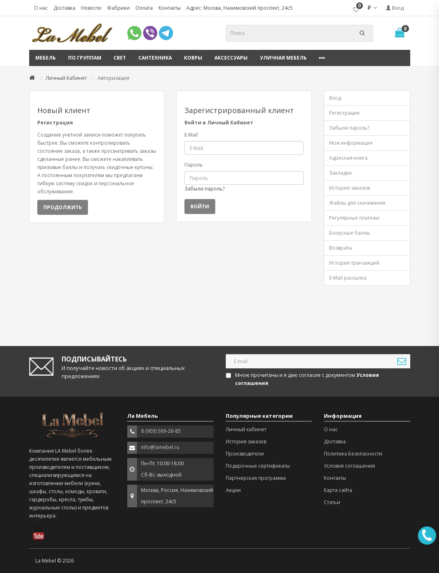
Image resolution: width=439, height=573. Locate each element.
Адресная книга (348, 157)
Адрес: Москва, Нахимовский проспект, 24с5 (239, 7)
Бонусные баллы (349, 232)
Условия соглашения (349, 465)
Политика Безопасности (353, 453)
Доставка (64, 7)
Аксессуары (231, 57)
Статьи (332, 502)
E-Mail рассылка (347, 277)
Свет (119, 57)
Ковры (193, 57)
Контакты (169, 7)
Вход (395, 7)
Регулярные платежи (354, 217)
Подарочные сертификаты (258, 465)
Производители (245, 453)
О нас (41, 7)
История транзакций (354, 262)
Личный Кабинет (66, 78)
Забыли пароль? (204, 188)
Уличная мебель (283, 57)
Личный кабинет (246, 429)
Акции (233, 490)
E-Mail (191, 134)
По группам (84, 57)
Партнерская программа (256, 478)
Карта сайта (338, 490)
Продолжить (62, 207)
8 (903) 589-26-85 (161, 431)
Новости (91, 7)
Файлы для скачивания (357, 202)
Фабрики (118, 7)
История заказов (349, 187)
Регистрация (344, 112)
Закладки (340, 172)
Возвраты (340, 247)
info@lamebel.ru (160, 447)
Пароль (193, 164)
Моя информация (351, 142)
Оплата (144, 7)
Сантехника (155, 57)
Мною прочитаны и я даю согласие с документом (303, 379)
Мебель (45, 57)
